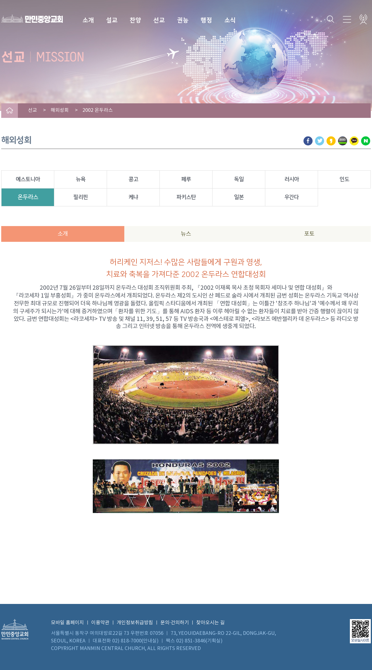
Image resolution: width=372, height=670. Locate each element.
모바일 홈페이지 (67, 622)
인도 (344, 179)
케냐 (133, 197)
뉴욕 (80, 179)
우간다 (291, 197)
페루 (186, 179)
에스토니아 (28, 179)
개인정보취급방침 (135, 622)
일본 (239, 197)
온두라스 (28, 197)
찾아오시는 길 (210, 622)
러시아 (291, 179)
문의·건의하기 (174, 622)
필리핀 (80, 197)
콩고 (133, 179)
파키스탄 (186, 197)
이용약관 (100, 622)
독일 (239, 179)
